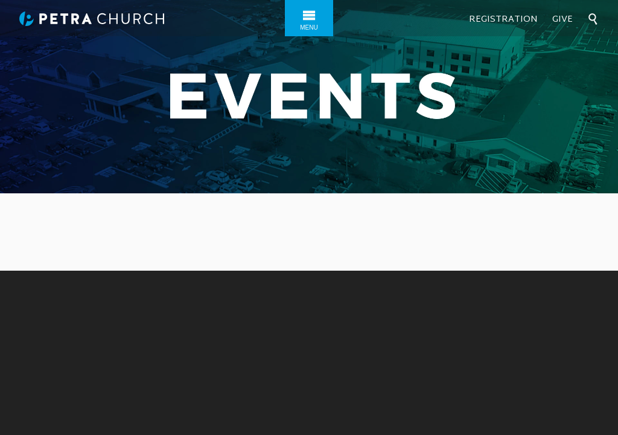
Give (562, 19)
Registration (503, 19)
